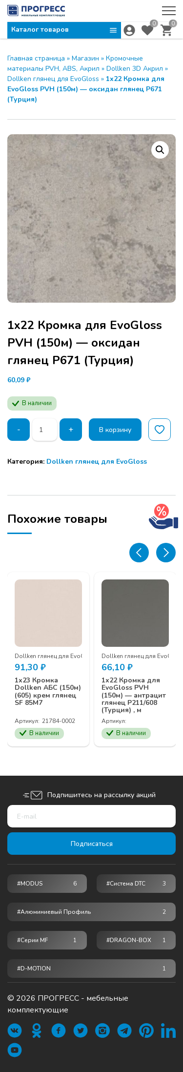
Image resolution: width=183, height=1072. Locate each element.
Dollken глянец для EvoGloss (53, 78)
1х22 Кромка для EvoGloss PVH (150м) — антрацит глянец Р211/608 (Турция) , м (134, 695)
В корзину (115, 429)
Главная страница (36, 58)
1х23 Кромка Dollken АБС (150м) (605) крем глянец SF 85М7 (48, 692)
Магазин (85, 58)
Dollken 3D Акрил (134, 68)
